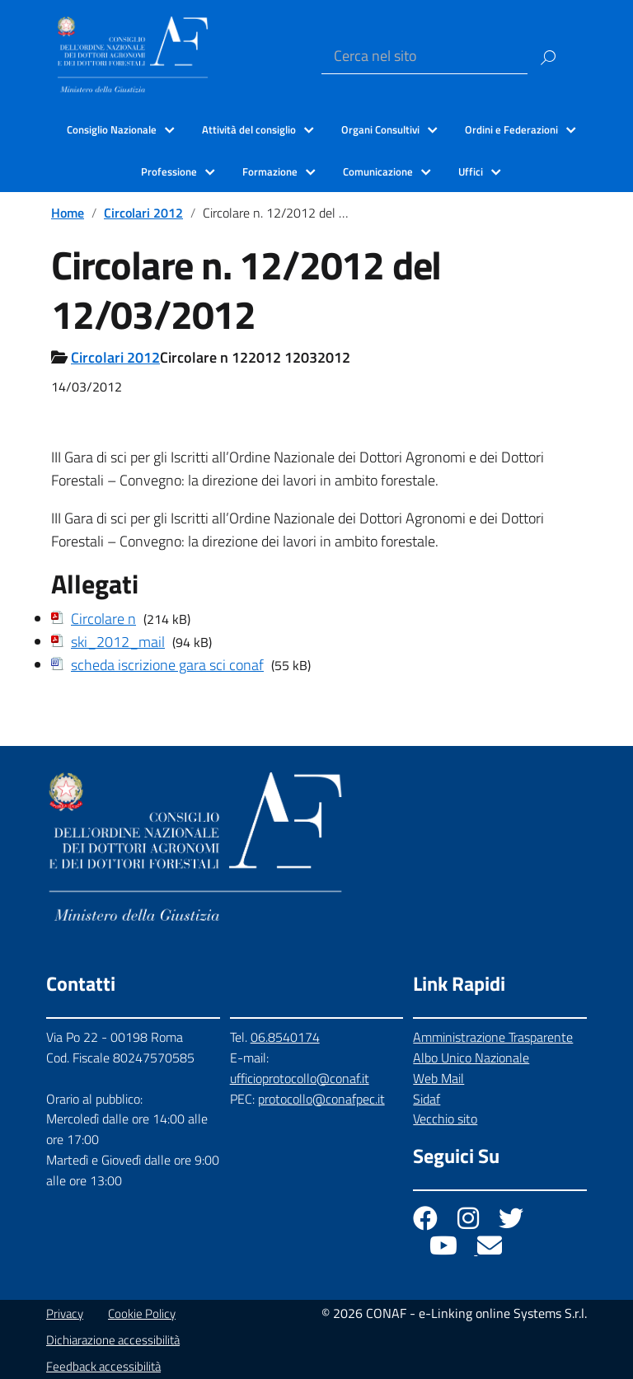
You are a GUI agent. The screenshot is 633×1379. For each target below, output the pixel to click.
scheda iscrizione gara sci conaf (167, 665)
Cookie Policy (142, 1313)
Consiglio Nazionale (112, 129)
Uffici (470, 171)
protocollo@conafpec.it (321, 1099)
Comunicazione (378, 171)
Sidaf (426, 1099)
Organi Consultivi (380, 129)
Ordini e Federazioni (511, 129)
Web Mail (438, 1078)
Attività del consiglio (249, 129)
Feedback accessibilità (103, 1366)
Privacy (64, 1313)
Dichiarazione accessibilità (113, 1339)
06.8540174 (285, 1037)
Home (67, 213)
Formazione (270, 171)
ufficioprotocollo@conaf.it (299, 1078)
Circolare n (103, 618)
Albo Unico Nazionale (471, 1057)
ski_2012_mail (118, 642)
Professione (169, 171)
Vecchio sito (445, 1118)
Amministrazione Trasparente (493, 1037)
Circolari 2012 (143, 213)
